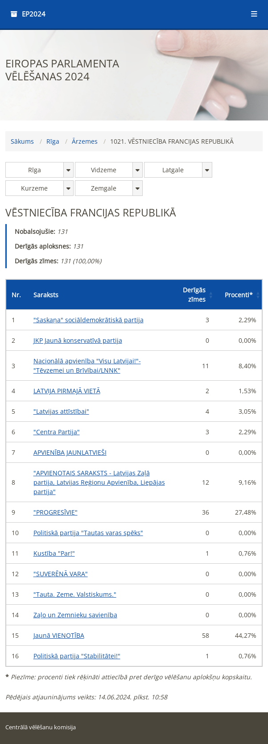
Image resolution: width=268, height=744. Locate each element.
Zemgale (103, 188)
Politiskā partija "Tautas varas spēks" (88, 532)
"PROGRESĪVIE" (55, 512)
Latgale (173, 170)
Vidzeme (103, 170)
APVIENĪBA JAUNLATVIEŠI (70, 452)
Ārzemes (85, 141)
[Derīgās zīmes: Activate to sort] (193, 295)
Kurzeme (34, 188)
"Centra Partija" (56, 432)
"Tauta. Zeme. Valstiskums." (74, 594)
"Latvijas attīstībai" (61, 411)
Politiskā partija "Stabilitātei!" (76, 656)
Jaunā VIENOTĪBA (58, 635)
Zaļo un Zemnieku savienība (75, 615)
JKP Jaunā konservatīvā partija (77, 340)
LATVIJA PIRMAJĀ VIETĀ (66, 391)
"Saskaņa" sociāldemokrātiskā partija (88, 320)
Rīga (52, 141)
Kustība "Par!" (54, 553)
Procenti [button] (239, 295)
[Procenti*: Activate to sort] (238, 295)
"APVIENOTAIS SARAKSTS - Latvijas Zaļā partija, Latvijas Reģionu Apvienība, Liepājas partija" (99, 482)
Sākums (22, 141)
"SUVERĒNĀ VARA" (60, 573)
